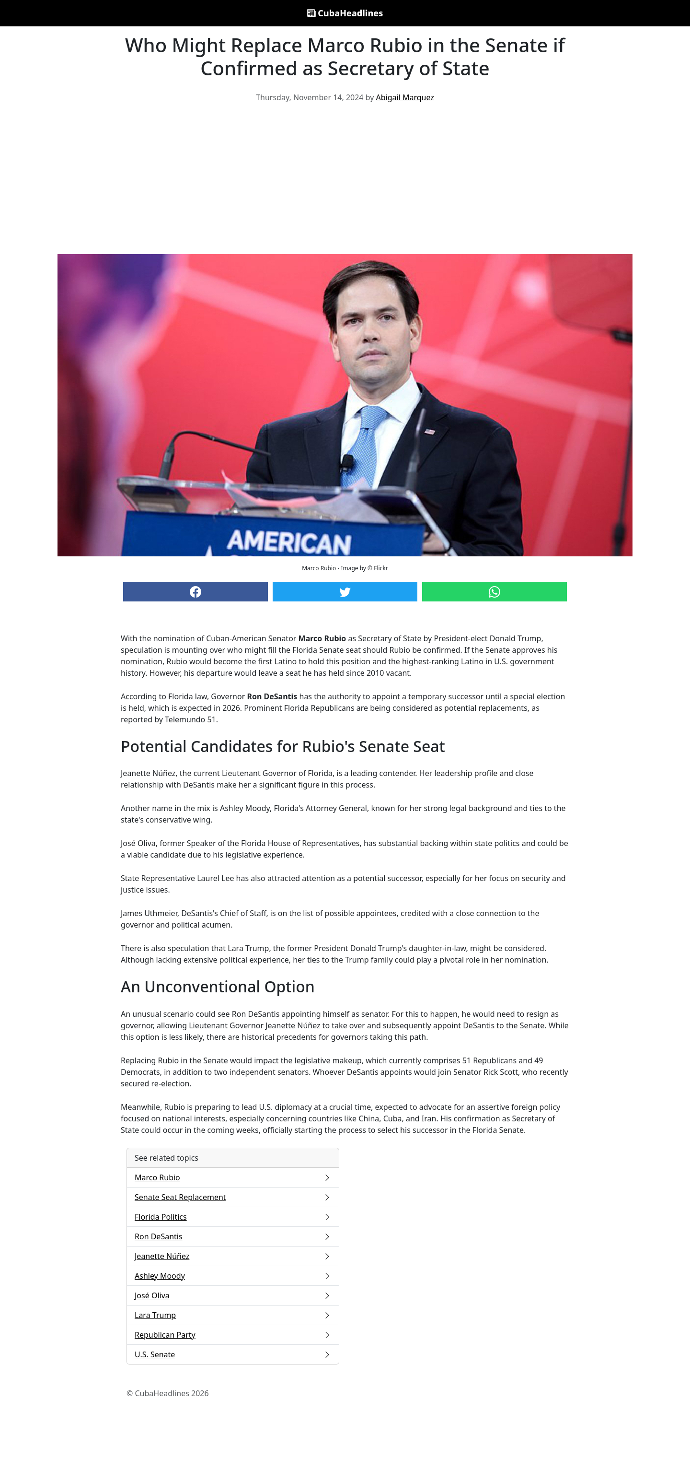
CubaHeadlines (345, 13)
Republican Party (233, 1335)
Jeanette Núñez (233, 1256)
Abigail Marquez (405, 97)
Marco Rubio (233, 1177)
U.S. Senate (233, 1354)
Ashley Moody (233, 1276)
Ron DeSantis (233, 1236)
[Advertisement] (345, 182)
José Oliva (233, 1295)
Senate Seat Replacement (233, 1197)
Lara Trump (233, 1315)
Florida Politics (233, 1217)
